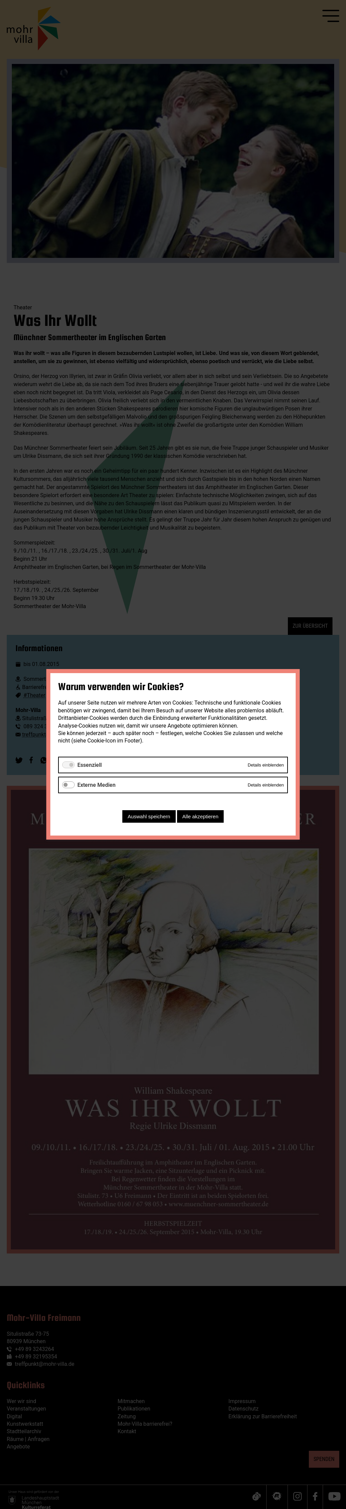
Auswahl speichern (149, 817)
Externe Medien (96, 785)
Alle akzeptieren (200, 817)
